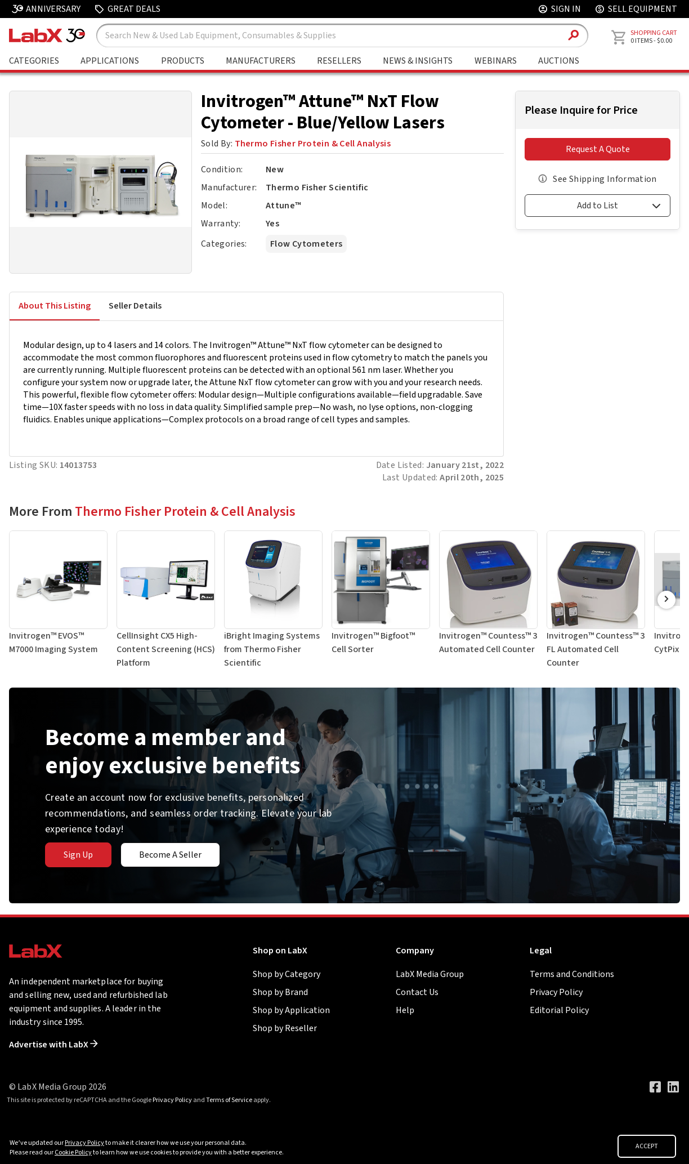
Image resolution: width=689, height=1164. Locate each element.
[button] (597, 207)
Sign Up (78, 855)
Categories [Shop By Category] (34, 61)
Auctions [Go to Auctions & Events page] (558, 61)
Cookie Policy (73, 1152)
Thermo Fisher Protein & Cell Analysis (313, 143)
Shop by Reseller (285, 1028)
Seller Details (135, 306)
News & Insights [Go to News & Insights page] (418, 61)
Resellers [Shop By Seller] (339, 61)
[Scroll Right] (666, 600)
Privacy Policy (556, 992)
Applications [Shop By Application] (109, 61)
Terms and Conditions (572, 974)
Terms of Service (229, 1100)
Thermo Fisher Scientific (317, 187)
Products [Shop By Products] (182, 61)
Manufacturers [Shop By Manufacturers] (261, 61)
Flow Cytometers (306, 244)
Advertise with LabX (53, 1044)
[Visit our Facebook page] (655, 1086)
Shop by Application (291, 1010)
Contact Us (417, 992)
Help (405, 1010)
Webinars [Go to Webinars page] (496, 61)
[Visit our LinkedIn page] (673, 1086)
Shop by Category (286, 974)
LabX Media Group (430, 974)
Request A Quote (598, 149)
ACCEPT (647, 1146)
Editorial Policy (559, 1010)
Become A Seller (170, 855)
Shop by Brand (280, 992)
